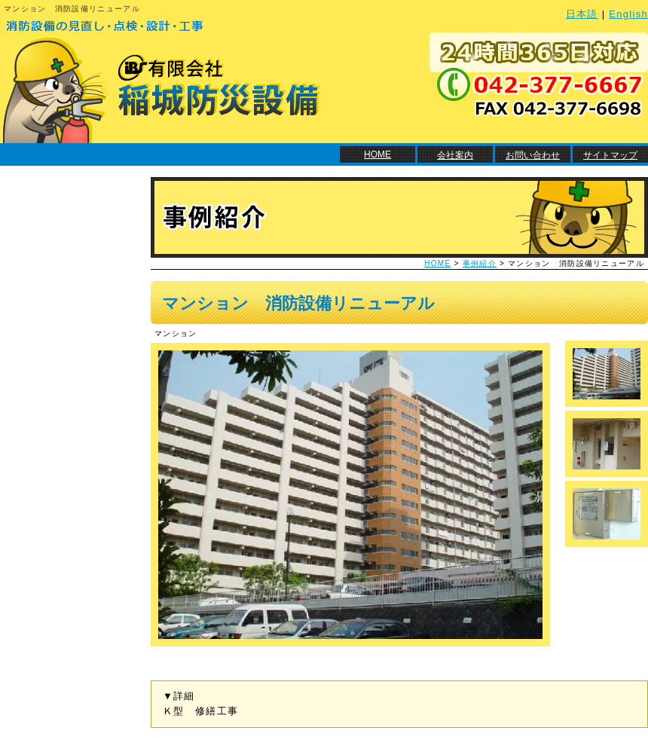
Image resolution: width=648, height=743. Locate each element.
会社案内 (455, 155)
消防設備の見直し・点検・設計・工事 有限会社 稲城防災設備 (160, 79)
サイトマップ (610, 155)
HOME (377, 154)
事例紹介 (480, 263)
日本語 (582, 14)
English (628, 14)
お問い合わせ (533, 155)
